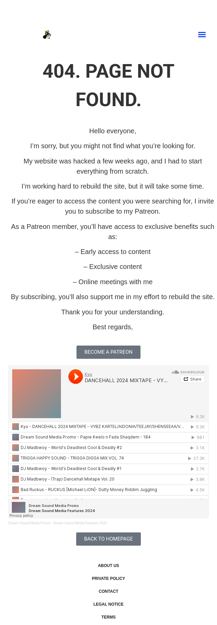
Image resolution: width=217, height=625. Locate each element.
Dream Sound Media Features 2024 (80, 523)
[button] (202, 34)
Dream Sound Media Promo (29, 523)
